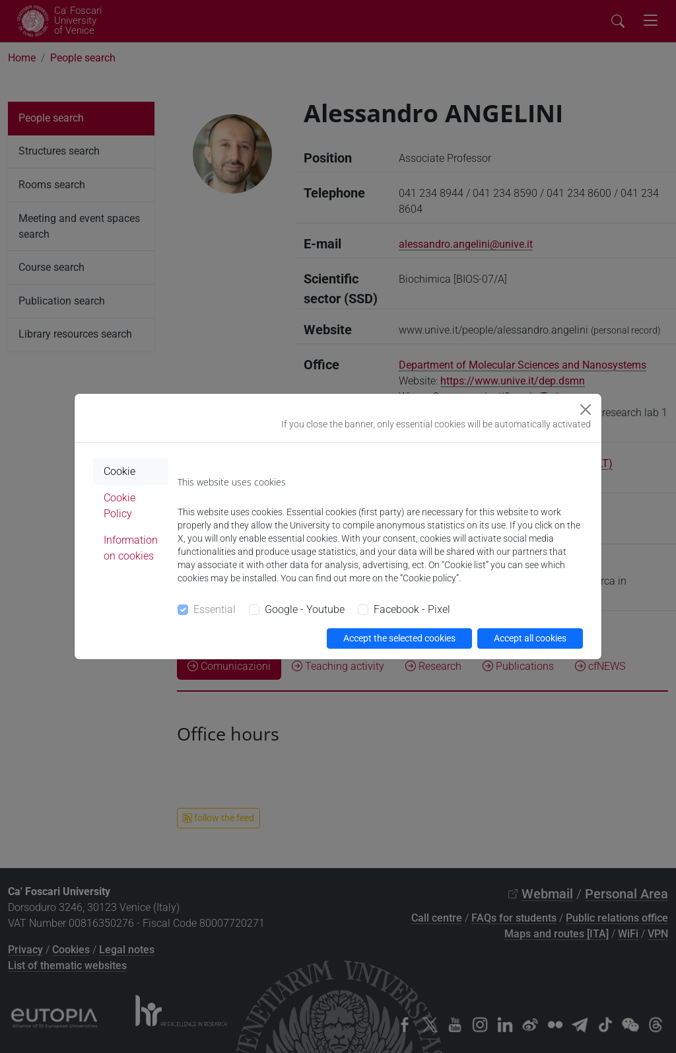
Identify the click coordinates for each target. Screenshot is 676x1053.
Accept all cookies (530, 638)
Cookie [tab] (119, 471)
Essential (214, 609)
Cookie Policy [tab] (119, 505)
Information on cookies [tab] (131, 548)
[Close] (585, 409)
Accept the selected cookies (399, 638)
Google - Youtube (305, 609)
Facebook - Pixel (412, 609)
